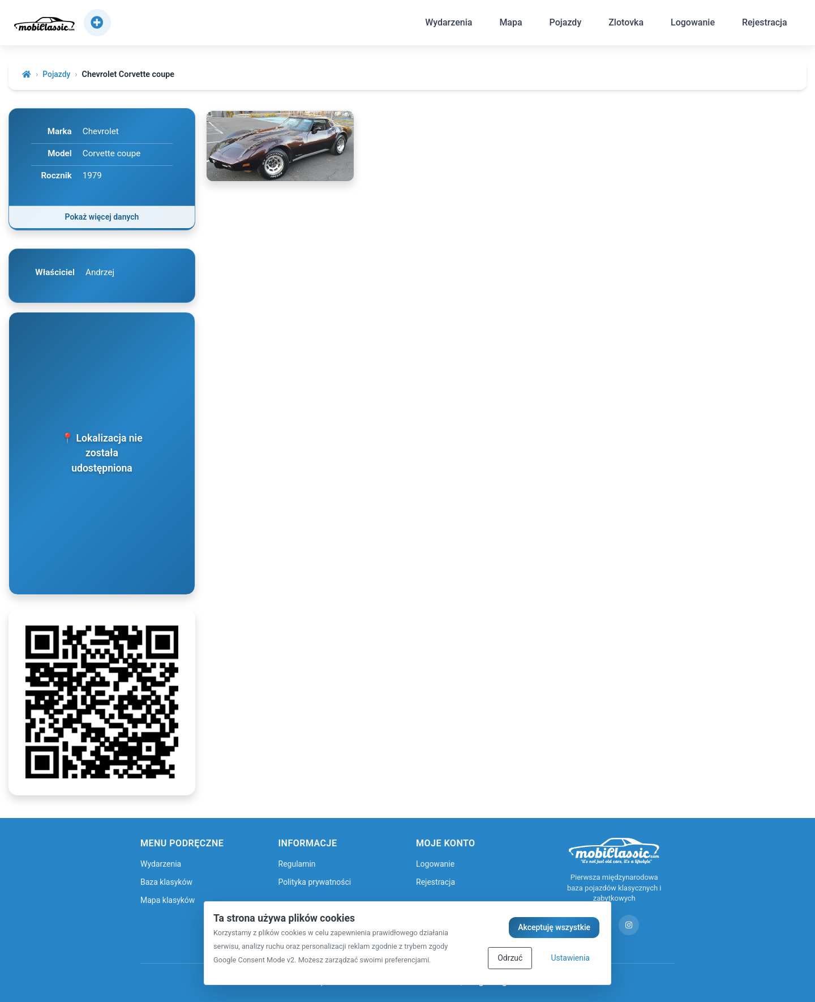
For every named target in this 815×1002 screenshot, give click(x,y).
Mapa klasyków (167, 899)
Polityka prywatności (314, 881)
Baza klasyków (166, 881)
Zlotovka (622, 24)
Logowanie (689, 24)
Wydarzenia (445, 24)
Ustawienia (570, 957)
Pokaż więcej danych (102, 217)
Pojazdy (562, 24)
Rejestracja (761, 24)
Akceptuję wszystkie (554, 927)
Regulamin (297, 863)
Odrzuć (509, 957)
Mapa (507, 24)
